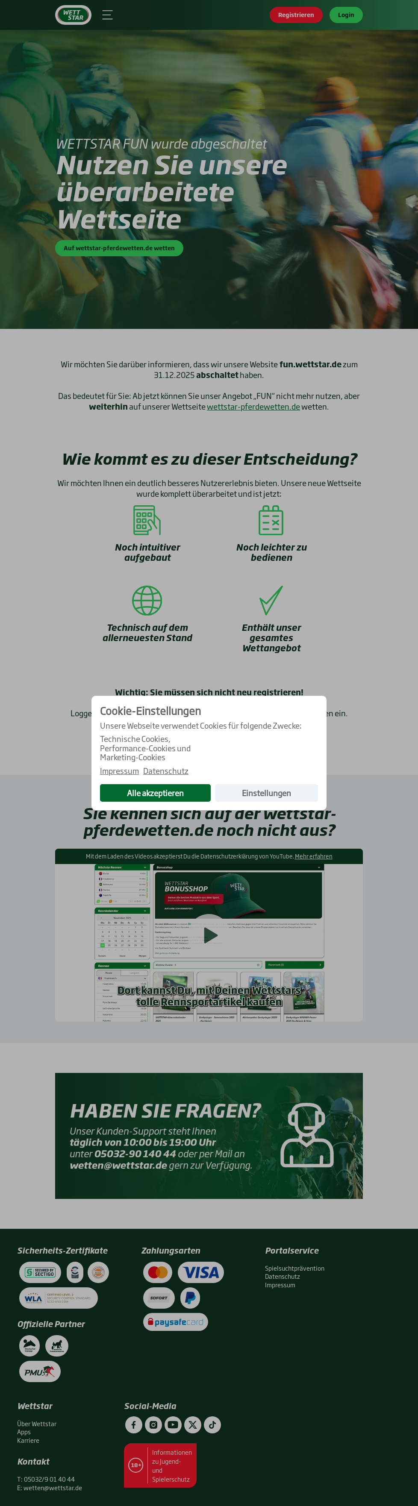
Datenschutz (165, 771)
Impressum (119, 771)
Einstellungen (266, 792)
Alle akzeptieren (155, 792)
